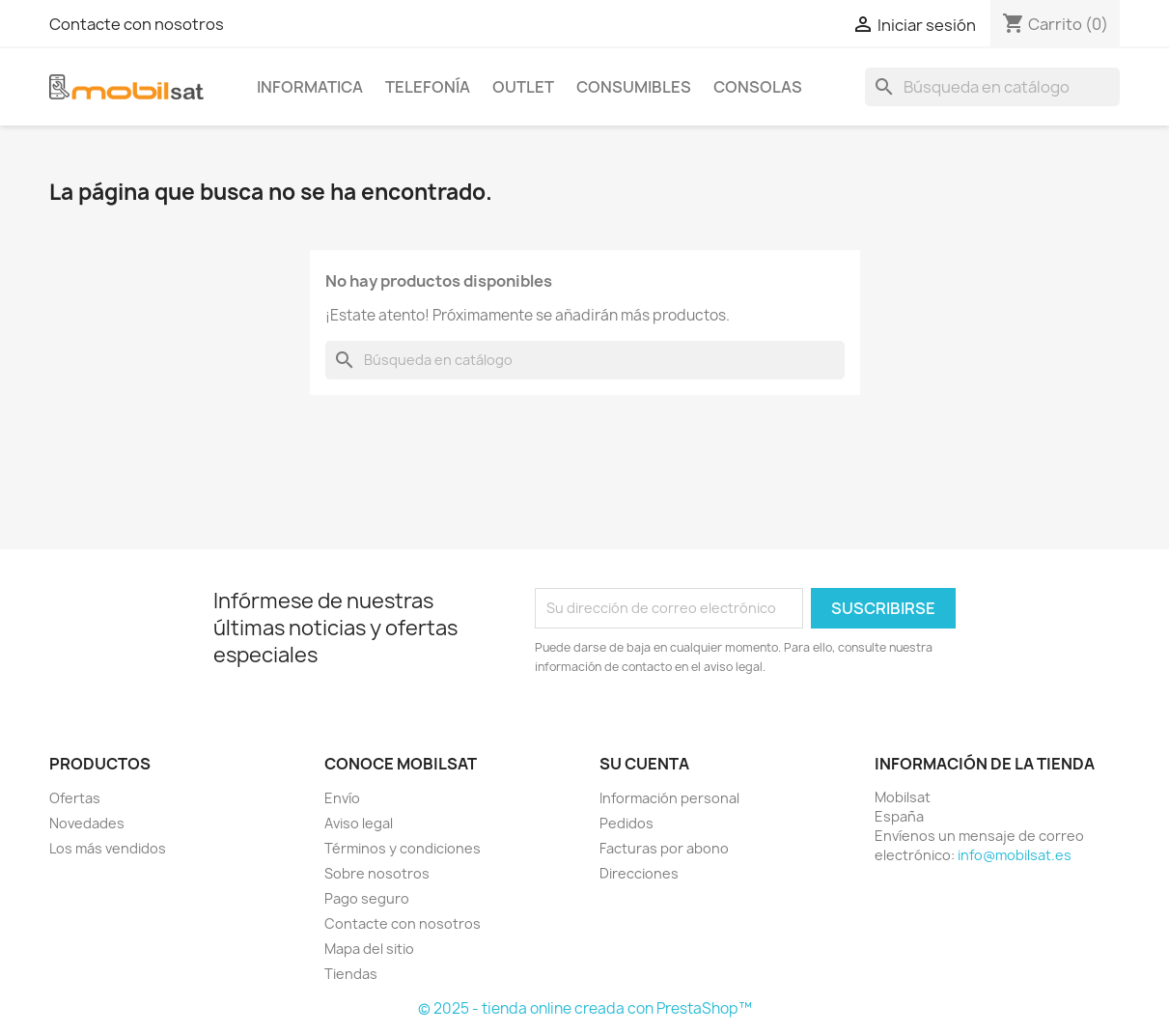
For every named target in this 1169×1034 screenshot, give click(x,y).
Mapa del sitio (369, 948)
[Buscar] (992, 87)
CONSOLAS (757, 87)
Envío (342, 798)
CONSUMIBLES (633, 87)
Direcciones (639, 873)
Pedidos (626, 823)
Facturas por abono (664, 848)
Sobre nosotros (377, 873)
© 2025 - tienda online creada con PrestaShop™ (585, 1008)
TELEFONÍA (427, 87)
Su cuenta (644, 763)
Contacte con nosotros (136, 24)
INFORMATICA (310, 87)
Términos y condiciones (402, 848)
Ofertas (74, 798)
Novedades (87, 823)
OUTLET (523, 87)
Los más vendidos (107, 848)
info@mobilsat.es (1015, 855)
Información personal (669, 798)
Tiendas (350, 973)
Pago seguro (366, 898)
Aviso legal (358, 823)
